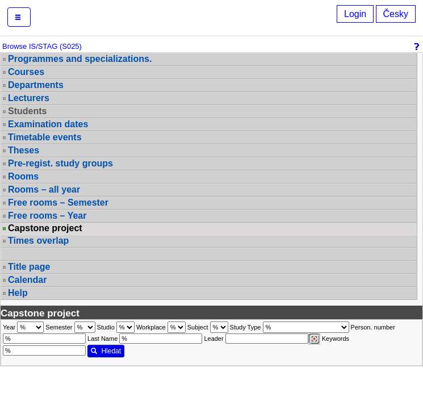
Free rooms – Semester (58, 202)
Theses (23, 150)
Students (27, 111)
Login (355, 14)
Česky (395, 14)
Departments (36, 85)
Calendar (27, 280)
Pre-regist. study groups (60, 163)
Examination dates (48, 124)
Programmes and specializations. (80, 59)
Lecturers (28, 98)
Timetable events (45, 137)
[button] (19, 17)
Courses (26, 72)
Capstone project (45, 228)
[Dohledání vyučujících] (314, 339)
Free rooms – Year (47, 215)
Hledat (106, 351)
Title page (29, 267)
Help (18, 293)
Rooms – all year (44, 189)
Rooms (23, 176)
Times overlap (38, 240)
